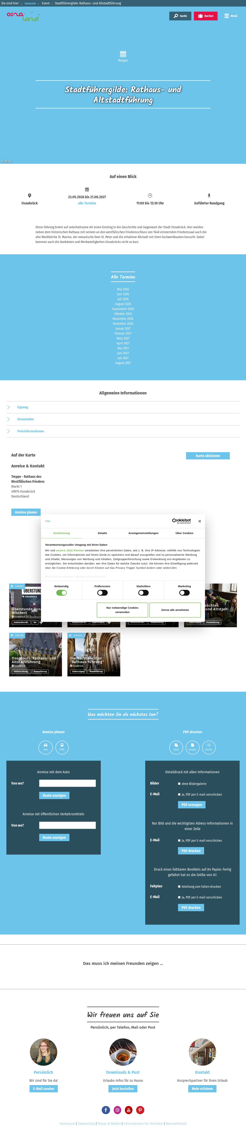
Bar (35, 622)
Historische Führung (138, 622)
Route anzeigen (54, 795)
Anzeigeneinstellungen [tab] (143, 533)
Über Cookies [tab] (185, 533)
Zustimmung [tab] (61, 533)
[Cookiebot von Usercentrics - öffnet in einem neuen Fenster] (175, 521)
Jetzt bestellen (123, 1088)
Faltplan (156, 886)
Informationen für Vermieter (143, 1123)
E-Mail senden (43, 1088)
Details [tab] (102, 533)
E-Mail (154, 794)
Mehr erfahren (202, 1088)
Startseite (32, 3)
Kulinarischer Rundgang (80, 622)
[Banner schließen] (199, 521)
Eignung (22, 407)
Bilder (154, 783)
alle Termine (87, 203)
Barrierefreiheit (176, 1123)
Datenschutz (86, 1123)
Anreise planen (26, 512)
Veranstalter (25, 419)
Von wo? (17, 783)
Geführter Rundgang (22, 671)
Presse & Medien (109, 1123)
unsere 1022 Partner (70, 550)
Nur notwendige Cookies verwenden (122, 610)
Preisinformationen (30, 431)
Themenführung (157, 622)
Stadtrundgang (99, 622)
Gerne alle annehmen (175, 610)
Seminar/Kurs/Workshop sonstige (22, 622)
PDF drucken (191, 851)
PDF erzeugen (192, 805)
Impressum (67, 1123)
